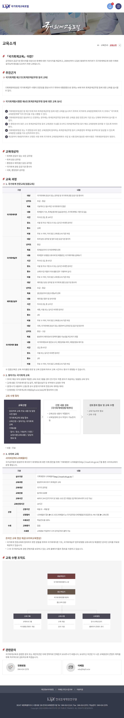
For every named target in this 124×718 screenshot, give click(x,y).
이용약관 (80, 689)
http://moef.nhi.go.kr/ (63, 476)
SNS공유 (120, 45)
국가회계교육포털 (15, 6)
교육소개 (113, 45)
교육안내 (104, 45)
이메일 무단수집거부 (65, 689)
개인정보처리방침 (47, 689)
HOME (98, 45)
